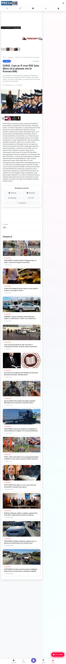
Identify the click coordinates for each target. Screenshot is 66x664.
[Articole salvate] (33, 8)
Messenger (48, 181)
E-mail (48, 186)
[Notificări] (20, 8)
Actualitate (10, 57)
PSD (5, 216)
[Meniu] (63, 3)
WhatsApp (18, 186)
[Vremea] (45, 8)
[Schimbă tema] (58, 8)
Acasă (4, 57)
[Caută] (7, 8)
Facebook (18, 181)
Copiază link (33, 191)
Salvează (58, 61)
